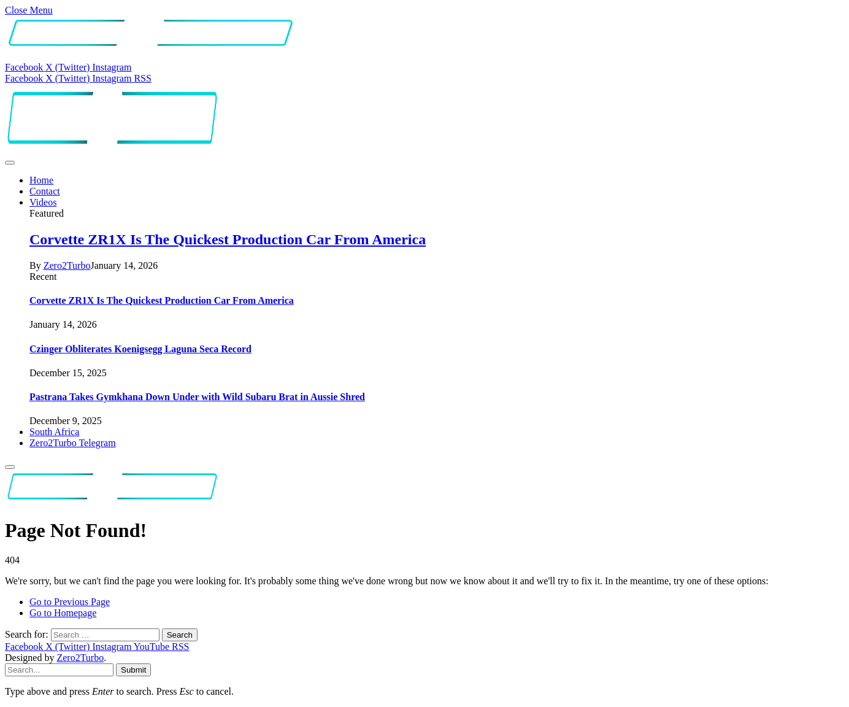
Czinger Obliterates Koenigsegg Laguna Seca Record (140, 349)
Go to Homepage (62, 613)
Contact (44, 191)
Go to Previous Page (69, 602)
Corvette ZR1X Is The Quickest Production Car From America (227, 239)
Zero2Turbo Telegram (72, 443)
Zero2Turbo (67, 265)
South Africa (54, 432)
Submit (133, 669)
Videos (42, 202)
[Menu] (10, 162)
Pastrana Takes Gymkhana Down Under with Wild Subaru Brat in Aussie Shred (197, 397)
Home (41, 180)
